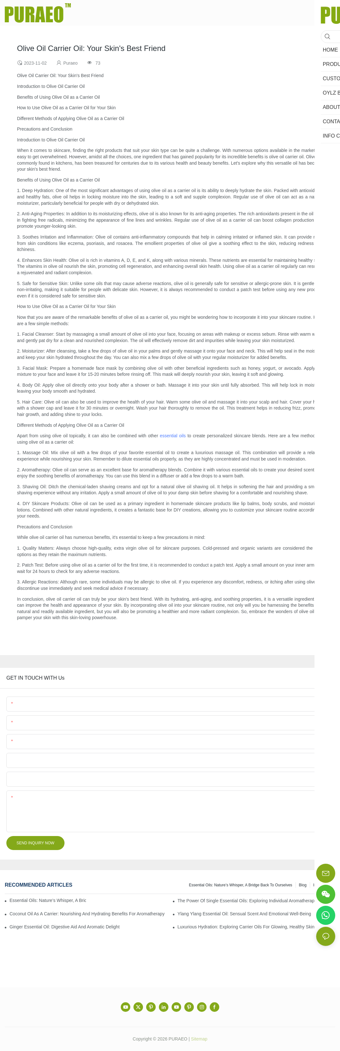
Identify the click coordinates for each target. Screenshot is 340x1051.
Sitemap (199, 1038)
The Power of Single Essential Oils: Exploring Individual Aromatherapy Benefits (256, 900)
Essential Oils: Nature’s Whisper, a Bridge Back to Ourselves (240, 885)
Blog (303, 885)
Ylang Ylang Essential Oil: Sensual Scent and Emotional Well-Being (244, 913)
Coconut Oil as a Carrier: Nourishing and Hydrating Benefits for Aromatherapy (87, 913)
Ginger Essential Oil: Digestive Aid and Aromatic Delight (64, 926)
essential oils (173, 435)
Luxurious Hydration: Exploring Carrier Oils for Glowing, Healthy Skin (246, 926)
